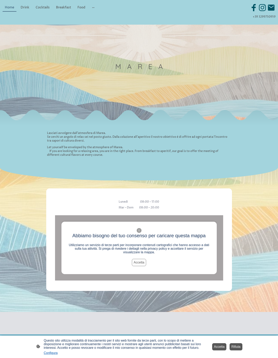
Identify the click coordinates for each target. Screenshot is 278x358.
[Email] (271, 7)
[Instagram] (262, 7)
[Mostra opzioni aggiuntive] (93, 7)
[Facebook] (253, 7)
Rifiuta (235, 346)
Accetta (139, 262)
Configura (51, 353)
